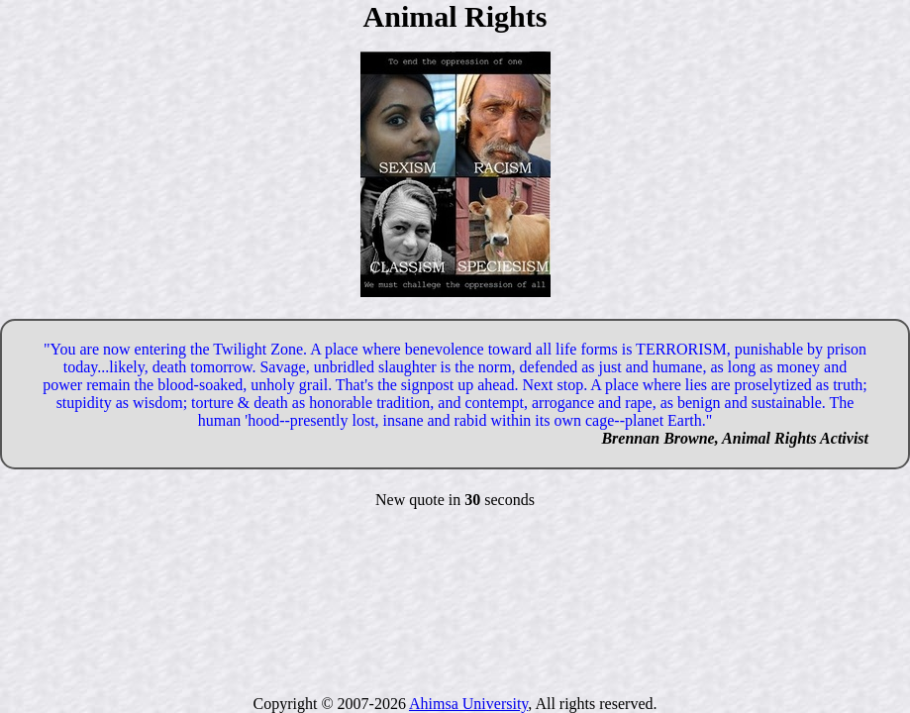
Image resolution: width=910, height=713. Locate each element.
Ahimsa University (468, 703)
